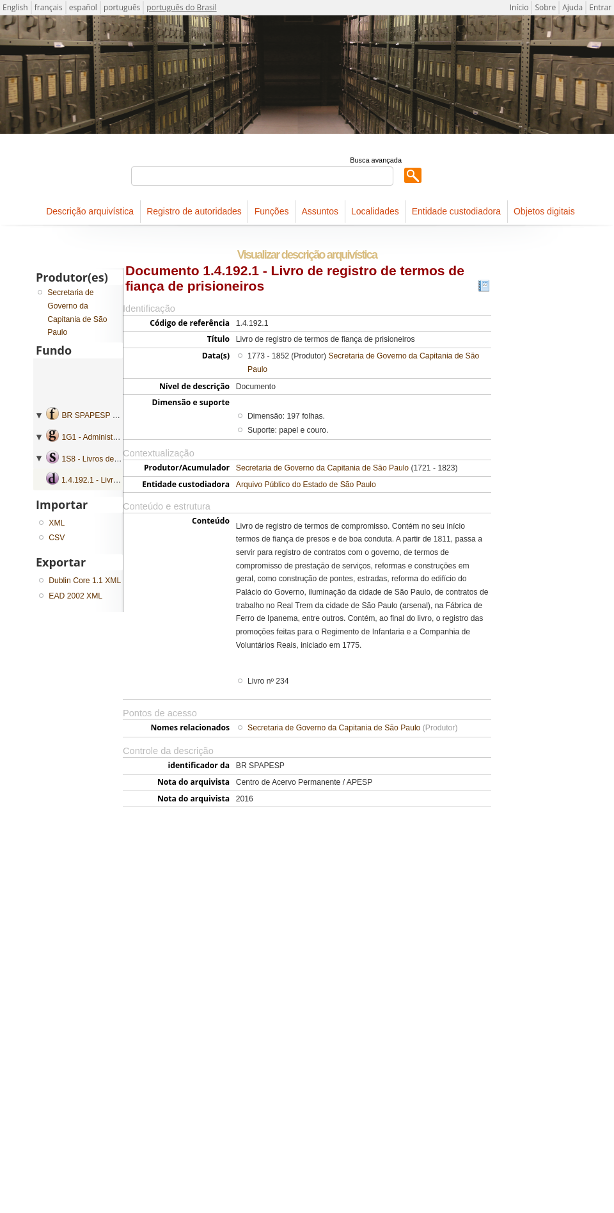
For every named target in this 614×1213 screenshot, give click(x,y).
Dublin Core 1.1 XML (85, 580)
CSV (57, 537)
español (83, 7)
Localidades (375, 211)
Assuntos (319, 211)
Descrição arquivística (90, 211)
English (15, 7)
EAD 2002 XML (75, 595)
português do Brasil (181, 7)
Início (519, 7)
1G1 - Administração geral (106, 437)
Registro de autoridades (194, 211)
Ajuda (572, 7)
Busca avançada (376, 160)
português (122, 7)
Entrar (600, 7)
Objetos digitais (544, 211)
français (49, 7)
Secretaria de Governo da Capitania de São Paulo (322, 467)
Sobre (545, 7)
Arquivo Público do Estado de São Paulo (306, 484)
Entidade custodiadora (456, 211)
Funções (272, 211)
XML (57, 522)
